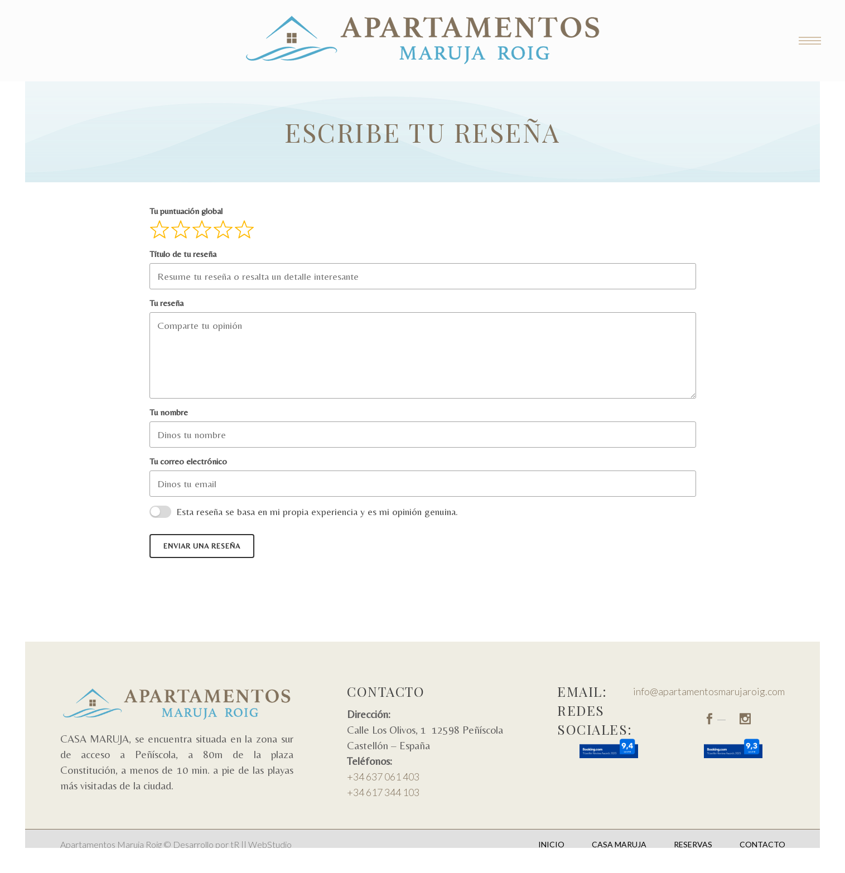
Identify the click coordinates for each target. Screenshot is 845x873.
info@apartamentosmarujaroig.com (709, 691)
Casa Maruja (619, 844)
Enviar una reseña (201, 546)
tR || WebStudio (261, 844)
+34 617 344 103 (383, 792)
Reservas (693, 844)
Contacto (762, 844)
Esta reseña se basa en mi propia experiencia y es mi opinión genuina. (317, 511)
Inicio (551, 844)
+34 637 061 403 (383, 776)
